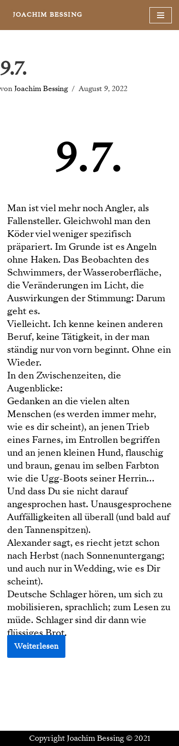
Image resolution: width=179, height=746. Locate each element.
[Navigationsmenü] (160, 15)
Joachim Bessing (41, 88)
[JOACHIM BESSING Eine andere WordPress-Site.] (47, 15)
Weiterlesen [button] (36, 646)
